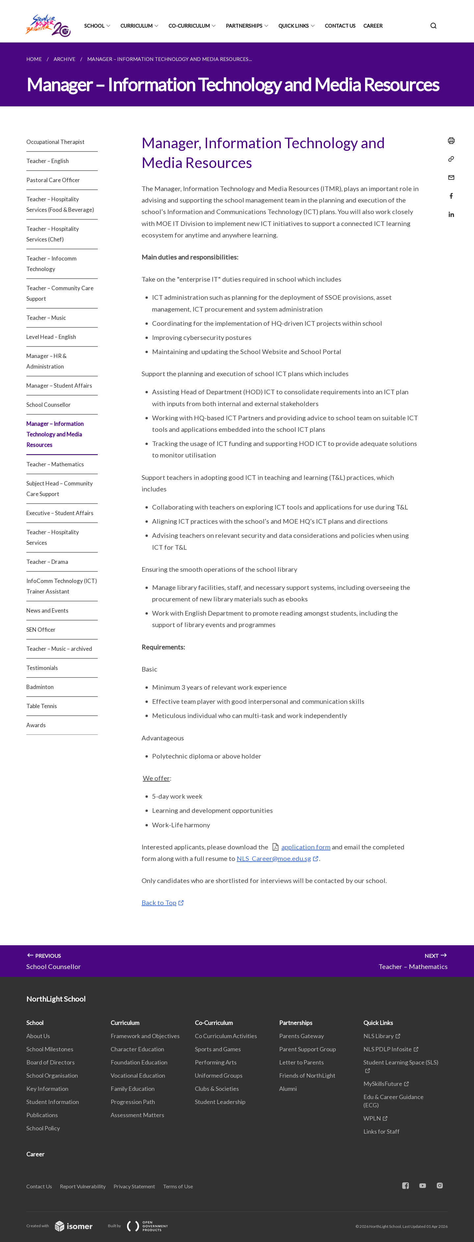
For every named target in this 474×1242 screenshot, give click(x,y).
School (94, 26)
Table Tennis (41, 706)
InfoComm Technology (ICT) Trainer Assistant (61, 586)
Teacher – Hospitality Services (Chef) (52, 234)
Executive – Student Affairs (59, 513)
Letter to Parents (301, 1062)
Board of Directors (50, 1062)
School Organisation (52, 1075)
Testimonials (42, 667)
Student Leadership (220, 1101)
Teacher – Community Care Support (59, 293)
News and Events (47, 610)
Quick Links (293, 26)
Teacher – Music (46, 317)
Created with (64, 1225)
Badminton (40, 686)
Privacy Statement (134, 1186)
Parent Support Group (307, 1049)
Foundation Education (139, 1062)
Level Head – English (51, 336)
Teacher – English (47, 160)
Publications (42, 1114)
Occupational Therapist (55, 141)
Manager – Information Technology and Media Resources (55, 434)
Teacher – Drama (47, 561)
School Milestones (49, 1049)
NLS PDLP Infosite (387, 1049)
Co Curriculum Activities (226, 1035)
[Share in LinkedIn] (449, 210)
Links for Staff (381, 1131)
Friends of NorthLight (307, 1075)
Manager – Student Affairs (59, 385)
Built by (143, 1225)
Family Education (133, 1088)
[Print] (449, 141)
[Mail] (449, 173)
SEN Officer (41, 629)
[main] (237, 509)
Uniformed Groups (219, 1075)
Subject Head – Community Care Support (59, 488)
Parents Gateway (301, 1035)
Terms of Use (178, 1186)
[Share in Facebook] (449, 192)
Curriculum (136, 26)
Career (372, 26)
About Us (38, 1035)
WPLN (372, 1118)
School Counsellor (48, 404)
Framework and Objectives (145, 1035)
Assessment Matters (137, 1114)
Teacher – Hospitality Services (52, 537)
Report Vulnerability (83, 1186)
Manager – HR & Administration (46, 361)
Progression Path (133, 1101)
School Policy (43, 1128)
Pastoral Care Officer (53, 180)
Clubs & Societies (217, 1088)
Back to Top (159, 902)
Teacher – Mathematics (55, 464)
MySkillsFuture (382, 1083)
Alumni (288, 1088)
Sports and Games (218, 1049)
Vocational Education (138, 1075)
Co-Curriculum (189, 26)
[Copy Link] (449, 159)
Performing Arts (216, 1062)
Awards (36, 725)
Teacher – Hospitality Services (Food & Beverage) (60, 204)
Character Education (137, 1049)
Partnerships (244, 26)
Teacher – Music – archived (59, 648)
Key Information (47, 1088)
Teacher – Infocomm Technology (51, 263)
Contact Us (340, 26)
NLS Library (378, 1035)
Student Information (52, 1101)
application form (305, 847)
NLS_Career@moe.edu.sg (274, 858)
